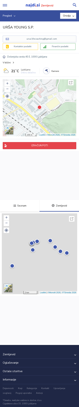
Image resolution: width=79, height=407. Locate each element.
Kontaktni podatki (22, 46)
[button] (7, 96)
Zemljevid (59, 205)
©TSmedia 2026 (68, 135)
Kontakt (45, 388)
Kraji (20, 388)
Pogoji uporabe (24, 393)
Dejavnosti (8, 388)
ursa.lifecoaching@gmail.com (42, 38)
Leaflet (42, 135)
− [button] (7, 89)
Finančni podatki (60, 46)
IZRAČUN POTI (39, 145)
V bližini (7, 62)
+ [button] (7, 84)
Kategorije (32, 388)
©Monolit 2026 (53, 135)
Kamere (55, 71)
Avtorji (39, 393)
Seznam (19, 205)
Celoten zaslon (71, 82)
